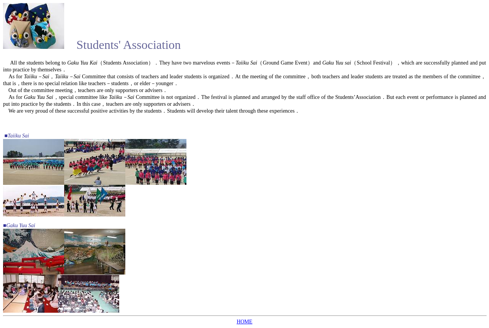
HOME (244, 322)
